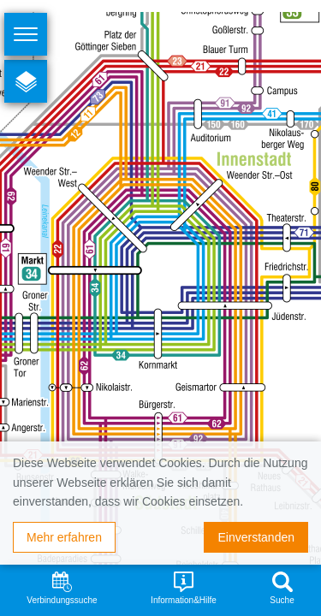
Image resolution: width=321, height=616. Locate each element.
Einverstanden (255, 537)
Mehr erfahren (64, 537)
